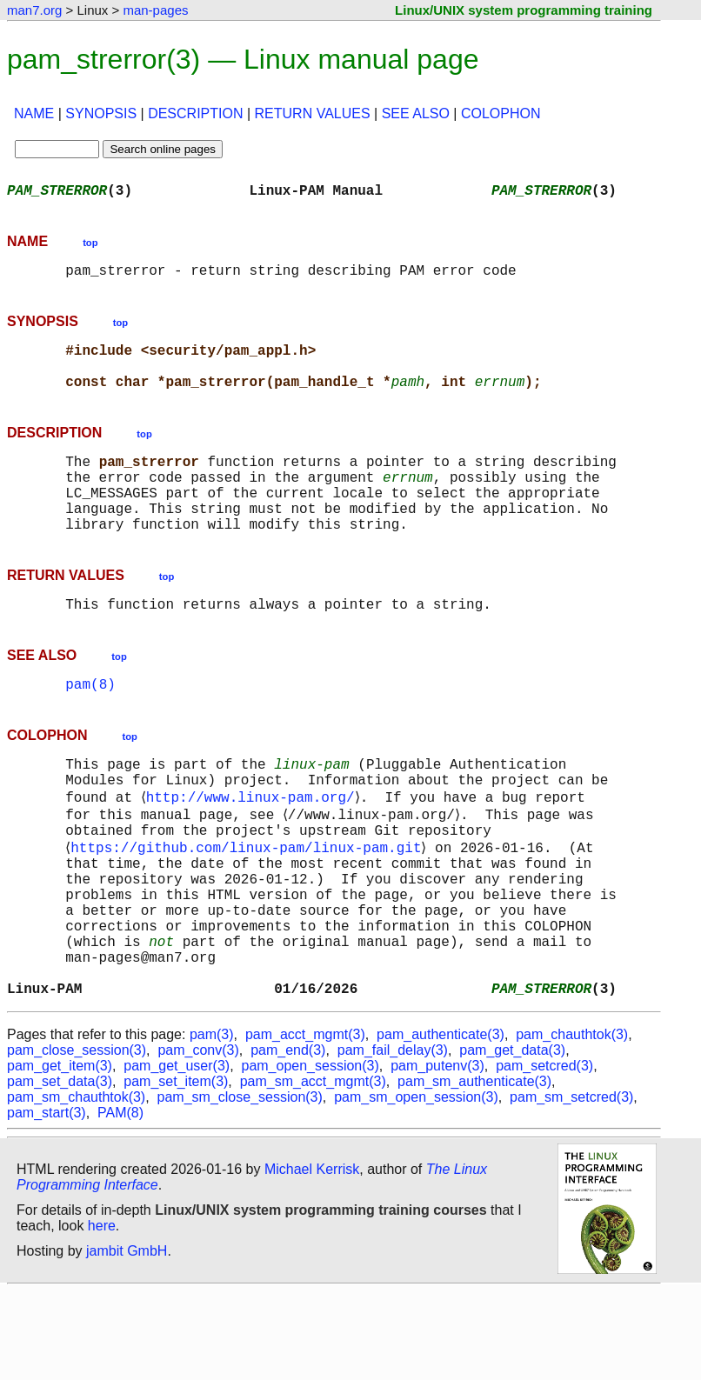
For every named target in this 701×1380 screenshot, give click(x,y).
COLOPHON (501, 113)
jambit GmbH (126, 1339)
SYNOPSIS (101, 113)
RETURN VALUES (313, 113)
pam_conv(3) (197, 1138)
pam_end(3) (287, 1138)
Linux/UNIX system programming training (523, 10)
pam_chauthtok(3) (572, 1123)
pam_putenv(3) (437, 1154)
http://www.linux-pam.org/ (253, 847)
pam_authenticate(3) (440, 1123)
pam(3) (212, 1123)
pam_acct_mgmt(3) (305, 1123)
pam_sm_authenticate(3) (474, 1170)
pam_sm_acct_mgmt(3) (313, 1170)
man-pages (155, 10)
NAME (34, 113)
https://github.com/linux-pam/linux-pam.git (249, 904)
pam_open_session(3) (309, 1154)
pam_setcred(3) (544, 1154)
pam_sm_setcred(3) (571, 1185)
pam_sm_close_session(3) (240, 1185)
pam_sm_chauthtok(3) (76, 1185)
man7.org (34, 10)
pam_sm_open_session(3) (416, 1185)
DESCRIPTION (195, 113)
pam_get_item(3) (59, 1154)
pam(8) (90, 725)
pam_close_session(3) (76, 1138)
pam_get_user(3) (177, 1154)
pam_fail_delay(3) (392, 1138)
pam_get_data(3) (512, 1138)
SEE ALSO (416, 113)
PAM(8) (120, 1201)
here (102, 1314)
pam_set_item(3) (176, 1170)
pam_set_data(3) (59, 1170)
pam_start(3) (46, 1201)
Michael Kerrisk (311, 1257)
